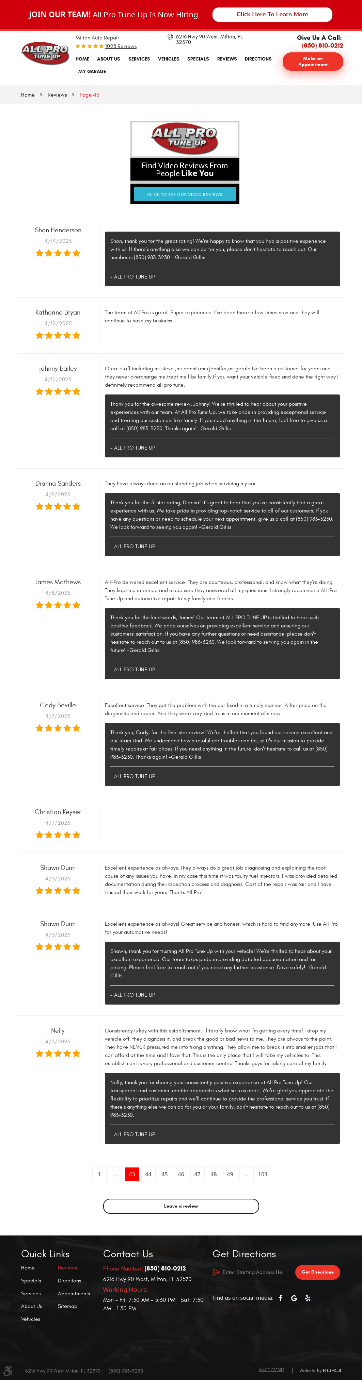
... (115, 1174)
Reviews (227, 59)
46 (181, 1174)
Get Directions (318, 1272)
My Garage (92, 71)
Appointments (74, 1294)
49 (230, 1174)
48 (213, 1174)
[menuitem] (82, 58)
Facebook (280, 1298)
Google (294, 1298)
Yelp (307, 1298)
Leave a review (181, 1206)
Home (82, 59)
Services (139, 59)
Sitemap (67, 1306)
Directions (258, 59)
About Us (108, 59)
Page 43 (89, 95)
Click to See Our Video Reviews (184, 194)
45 (164, 1174)
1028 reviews (121, 46)
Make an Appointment (313, 61)
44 (148, 1174)
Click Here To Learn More (273, 14)
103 (262, 1174)
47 (197, 1174)
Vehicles (168, 59)
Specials (198, 59)
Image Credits (271, 1370)
